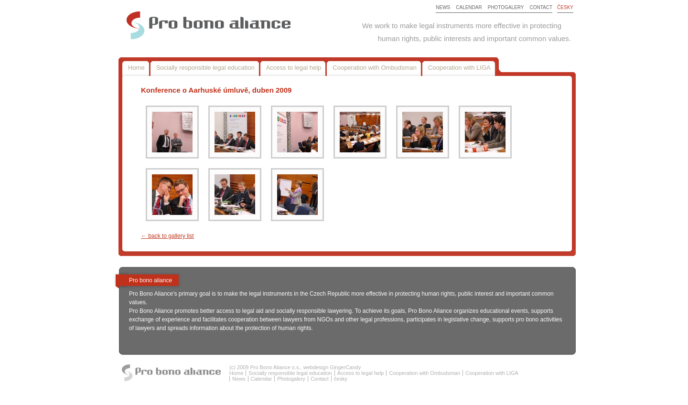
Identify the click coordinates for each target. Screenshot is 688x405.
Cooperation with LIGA (459, 67)
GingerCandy (345, 367)
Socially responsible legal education (205, 67)
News (443, 7)
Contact (541, 7)
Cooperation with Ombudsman (375, 67)
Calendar (469, 7)
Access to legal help (294, 67)
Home (136, 67)
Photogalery (506, 7)
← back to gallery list (167, 236)
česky (565, 7)
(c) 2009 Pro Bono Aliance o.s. (265, 367)
